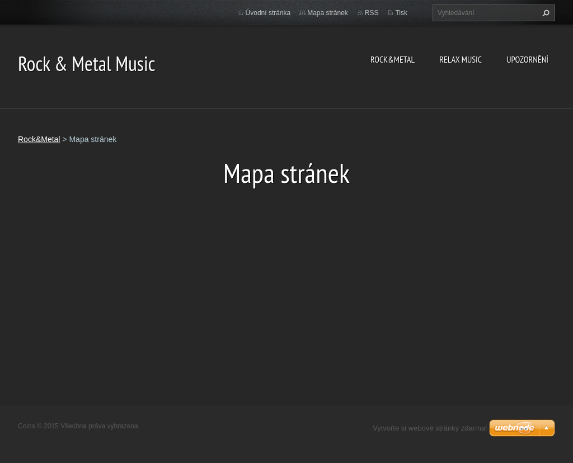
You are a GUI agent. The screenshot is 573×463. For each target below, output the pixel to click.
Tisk (401, 13)
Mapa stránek (327, 13)
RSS (372, 13)
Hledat (544, 12)
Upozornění (527, 59)
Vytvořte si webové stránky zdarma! (430, 428)
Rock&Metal (392, 59)
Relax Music (460, 59)
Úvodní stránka (268, 13)
